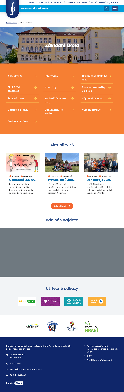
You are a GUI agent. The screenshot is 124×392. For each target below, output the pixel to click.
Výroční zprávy (96, 110)
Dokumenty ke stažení (59, 111)
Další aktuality (62, 206)
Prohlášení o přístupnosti (98, 360)
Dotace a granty (22, 110)
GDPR (88, 356)
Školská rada (22, 99)
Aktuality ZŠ (22, 76)
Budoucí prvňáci (22, 121)
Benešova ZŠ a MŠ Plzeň (27, 8)
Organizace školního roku (96, 77)
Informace (59, 76)
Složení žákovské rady (59, 100)
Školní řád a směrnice (22, 89)
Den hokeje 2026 (99, 180)
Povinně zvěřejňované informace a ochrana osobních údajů (101, 349)
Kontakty (59, 87)
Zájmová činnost (96, 99)
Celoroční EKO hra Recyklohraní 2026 (23, 180)
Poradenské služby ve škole (96, 89)
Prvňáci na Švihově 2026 (62, 180)
